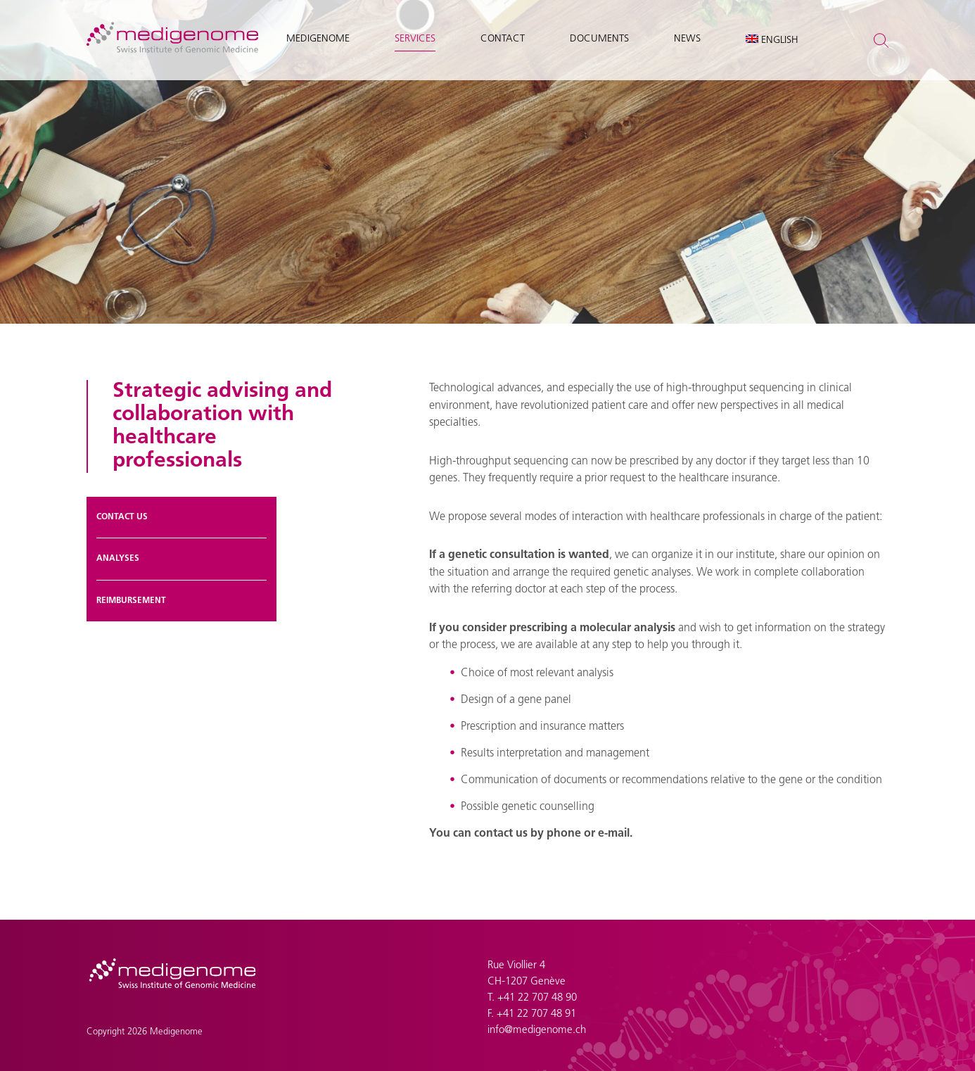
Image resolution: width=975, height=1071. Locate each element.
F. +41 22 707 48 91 (532, 1014)
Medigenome (318, 39)
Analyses (117, 558)
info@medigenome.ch (537, 1030)
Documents (599, 39)
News (687, 39)
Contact (502, 39)
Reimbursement (131, 601)
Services (415, 39)
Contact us (122, 517)
